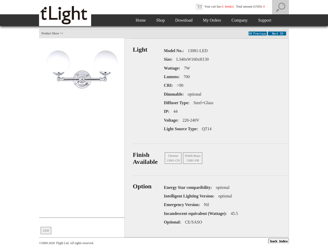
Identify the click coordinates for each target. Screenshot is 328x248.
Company (239, 20)
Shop (160, 20)
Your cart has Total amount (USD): (230, 6)
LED (46, 230)
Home (141, 20)
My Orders (212, 20)
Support (265, 20)
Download (184, 20)
